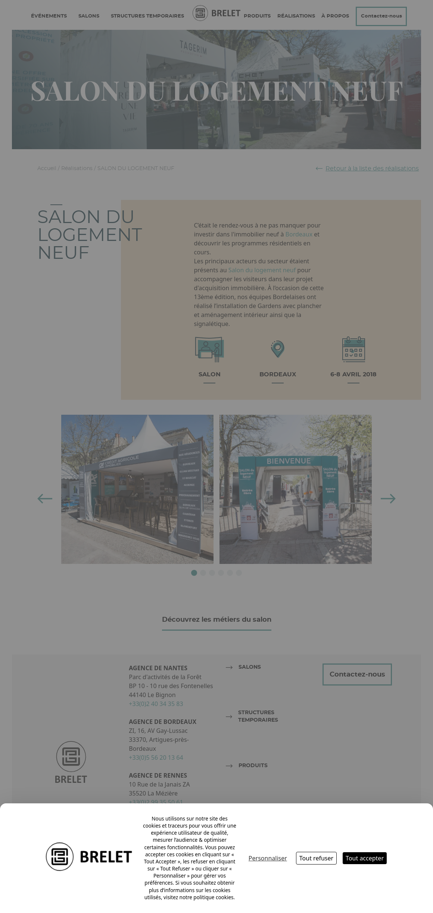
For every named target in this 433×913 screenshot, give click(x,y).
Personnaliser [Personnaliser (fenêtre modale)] (268, 858)
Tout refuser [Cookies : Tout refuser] (316, 858)
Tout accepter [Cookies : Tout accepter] (365, 858)
